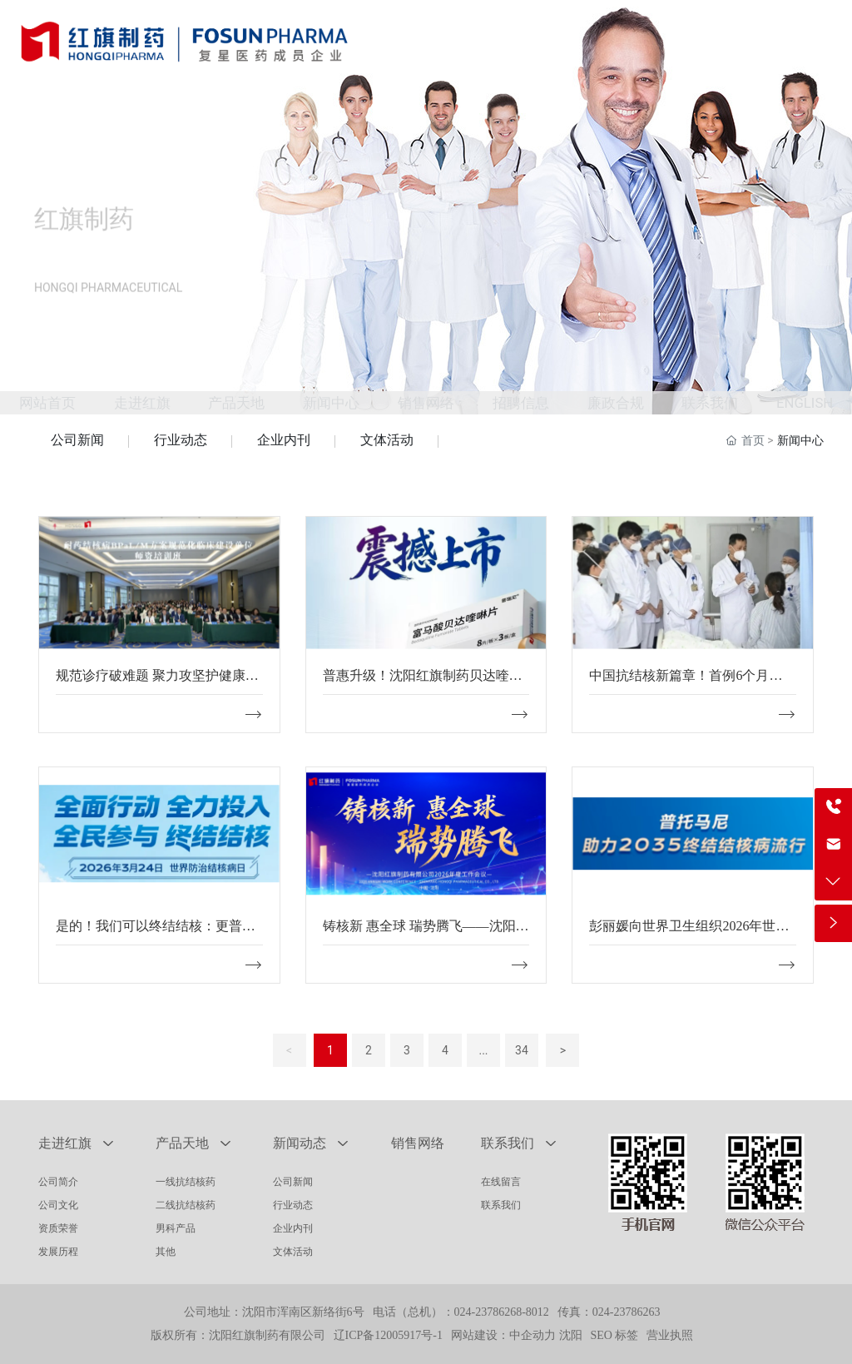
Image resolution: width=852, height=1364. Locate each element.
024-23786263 (626, 1312)
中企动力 (532, 1335)
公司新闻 (77, 440)
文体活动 (387, 440)
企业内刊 (283, 440)
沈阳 (570, 1335)
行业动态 (180, 440)
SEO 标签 (615, 1335)
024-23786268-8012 (501, 1312)
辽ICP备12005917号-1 (388, 1335)
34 (521, 1050)
